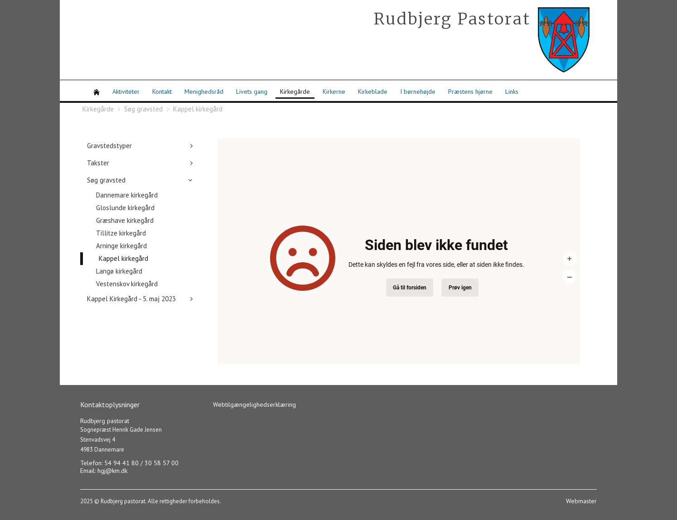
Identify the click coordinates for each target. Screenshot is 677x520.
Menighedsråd (203, 91)
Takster (98, 163)
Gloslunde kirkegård (125, 207)
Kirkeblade (372, 91)
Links (511, 91)
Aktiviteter (126, 91)
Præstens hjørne (470, 91)
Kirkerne (334, 91)
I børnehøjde (417, 91)
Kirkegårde (295, 91)
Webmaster (581, 501)
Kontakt (162, 91)
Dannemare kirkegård (127, 195)
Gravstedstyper (109, 145)
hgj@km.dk (112, 471)
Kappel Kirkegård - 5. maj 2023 (131, 298)
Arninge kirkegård (121, 245)
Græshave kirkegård (125, 220)
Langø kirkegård (119, 271)
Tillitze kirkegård (121, 233)
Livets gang (251, 91)
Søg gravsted (143, 109)
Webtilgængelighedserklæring (254, 404)
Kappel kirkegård (197, 109)
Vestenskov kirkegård (127, 283)
